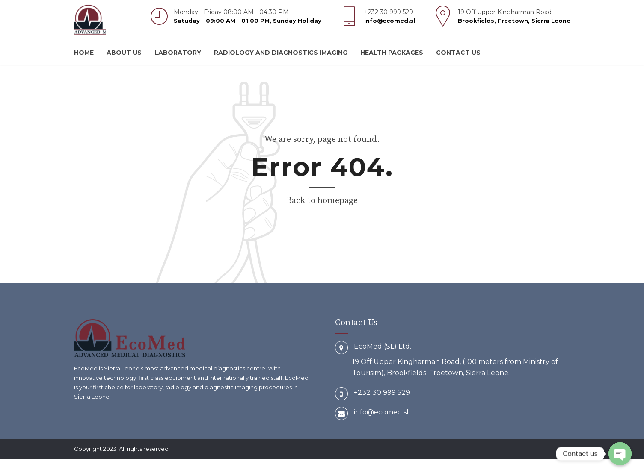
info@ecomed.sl (381, 412)
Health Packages (391, 52)
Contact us (458, 52)
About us (124, 52)
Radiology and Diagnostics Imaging (280, 52)
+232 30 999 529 (382, 392)
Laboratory (177, 52)
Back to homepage (322, 200)
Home (84, 52)
